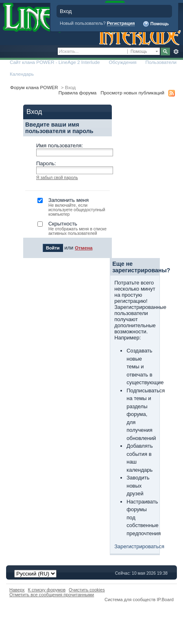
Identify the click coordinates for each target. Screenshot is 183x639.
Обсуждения (122, 62)
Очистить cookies (87, 589)
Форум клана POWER (34, 87)
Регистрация (121, 23)
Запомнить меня (73, 207)
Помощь (156, 24)
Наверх (17, 589)
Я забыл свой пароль (57, 177)
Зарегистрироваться (139, 546)
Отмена (84, 247)
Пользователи (161, 62)
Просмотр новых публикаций (132, 92)
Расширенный (176, 52)
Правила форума (77, 92)
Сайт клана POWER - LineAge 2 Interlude (55, 62)
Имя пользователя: (59, 145)
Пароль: (46, 163)
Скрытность (73, 228)
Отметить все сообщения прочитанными (51, 594)
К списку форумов (47, 589)
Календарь (22, 74)
